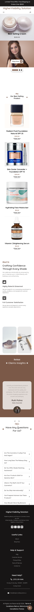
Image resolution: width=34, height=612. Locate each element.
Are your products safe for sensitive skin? (13, 494)
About (17, 538)
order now (17, 146)
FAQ (17, 555)
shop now (17, 61)
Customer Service (17, 557)
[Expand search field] (30, 11)
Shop (16, 540)
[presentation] (15, 433)
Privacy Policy (17, 559)
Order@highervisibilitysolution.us (18, 590)
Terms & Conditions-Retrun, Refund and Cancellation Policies (18, 606)
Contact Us (17, 564)
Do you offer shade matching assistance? (14, 487)
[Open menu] (4, 11)
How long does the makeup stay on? (15, 479)
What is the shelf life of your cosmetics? (14, 502)
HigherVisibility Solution (17, 6)
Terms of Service (17, 561)
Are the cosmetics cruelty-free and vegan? (15, 472)
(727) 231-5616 (18, 580)
